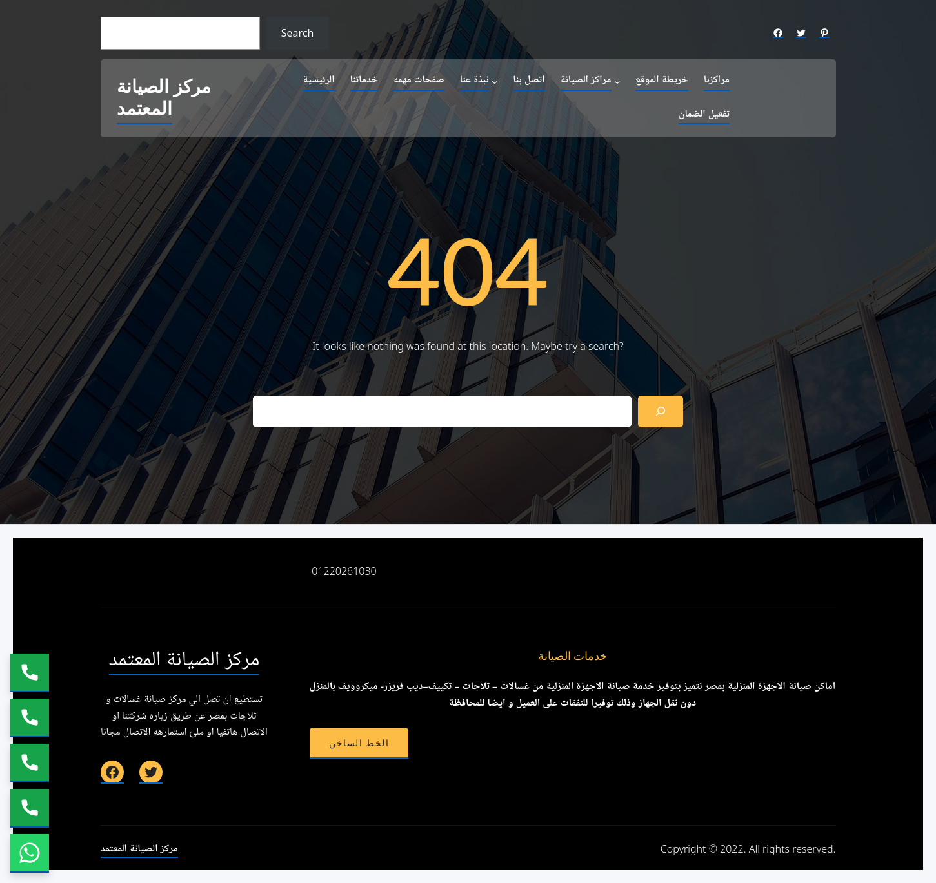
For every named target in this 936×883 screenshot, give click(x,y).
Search (297, 33)
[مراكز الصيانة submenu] (617, 81)
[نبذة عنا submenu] (495, 81)
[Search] (661, 411)
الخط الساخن (359, 743)
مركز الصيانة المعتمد (164, 98)
